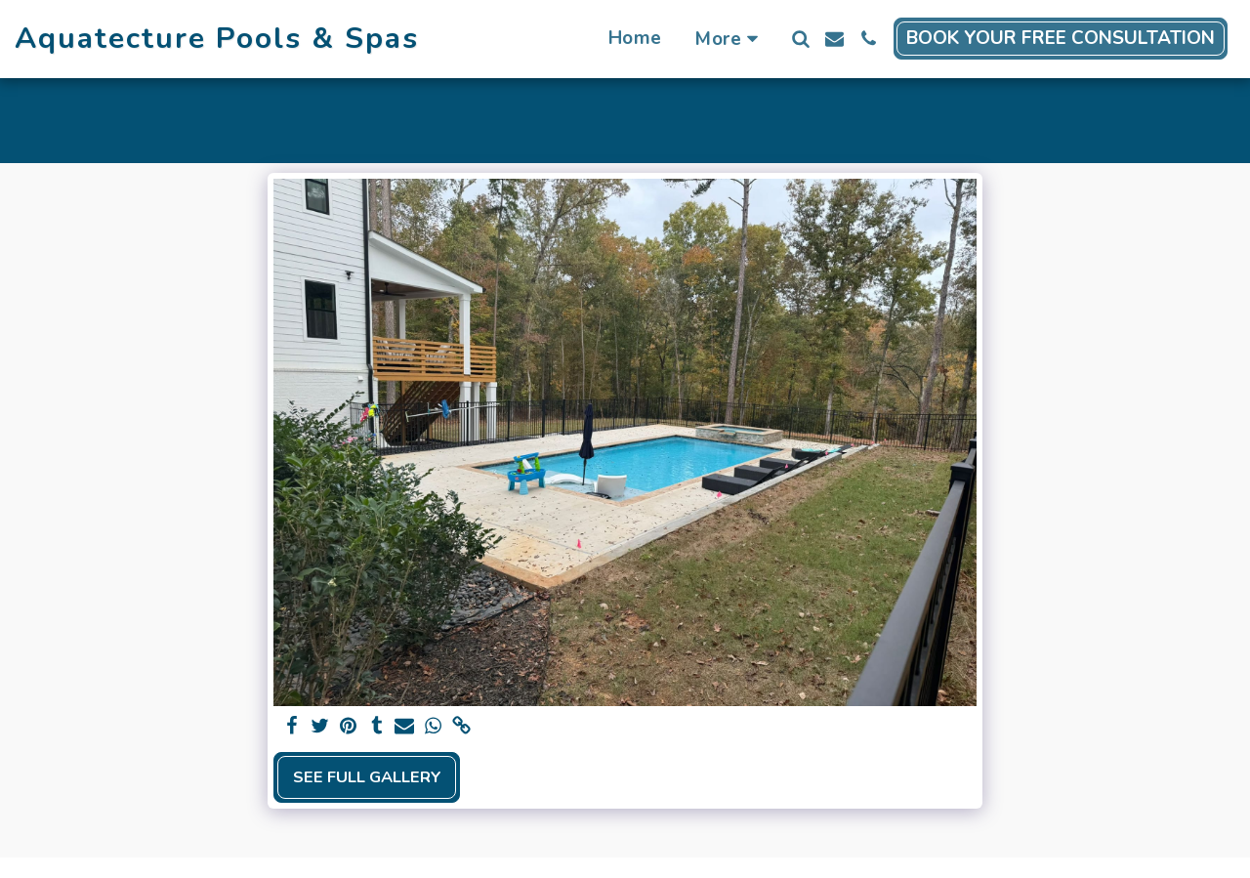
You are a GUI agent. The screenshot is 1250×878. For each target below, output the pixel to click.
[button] (800, 38)
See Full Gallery (367, 777)
